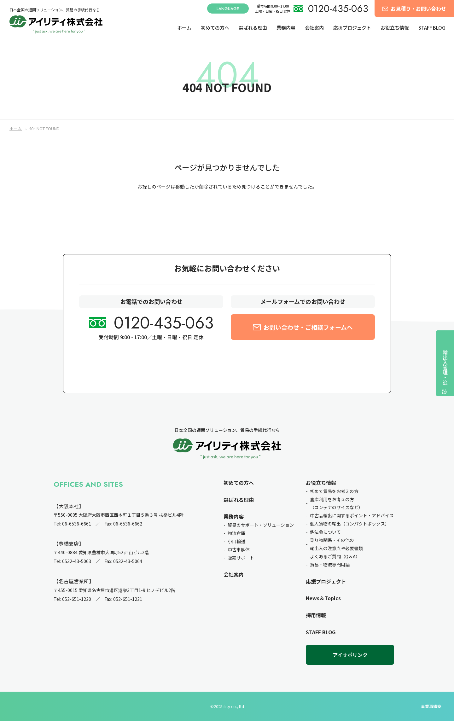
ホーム (184, 28)
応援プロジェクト (352, 28)
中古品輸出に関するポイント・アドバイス (352, 521)
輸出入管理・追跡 (445, 367)
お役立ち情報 (395, 28)
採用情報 (316, 620)
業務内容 (285, 28)
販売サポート (241, 563)
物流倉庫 (236, 538)
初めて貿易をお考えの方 (334, 496)
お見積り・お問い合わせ (418, 8)
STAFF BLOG (431, 28)
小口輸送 (236, 546)
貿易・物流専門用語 (330, 569)
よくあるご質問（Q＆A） (335, 561)
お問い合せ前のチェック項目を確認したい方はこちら (227, 369)
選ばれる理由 (253, 28)
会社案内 (314, 28)
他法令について (325, 537)
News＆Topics (323, 603)
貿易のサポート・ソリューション (261, 530)
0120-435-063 (338, 9)
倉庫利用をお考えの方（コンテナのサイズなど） (336, 508)
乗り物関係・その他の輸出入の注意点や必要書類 (336, 549)
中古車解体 (239, 554)
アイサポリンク (350, 660)
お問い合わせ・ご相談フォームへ (308, 332)
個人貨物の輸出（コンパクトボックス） (349, 529)
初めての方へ (215, 28)
